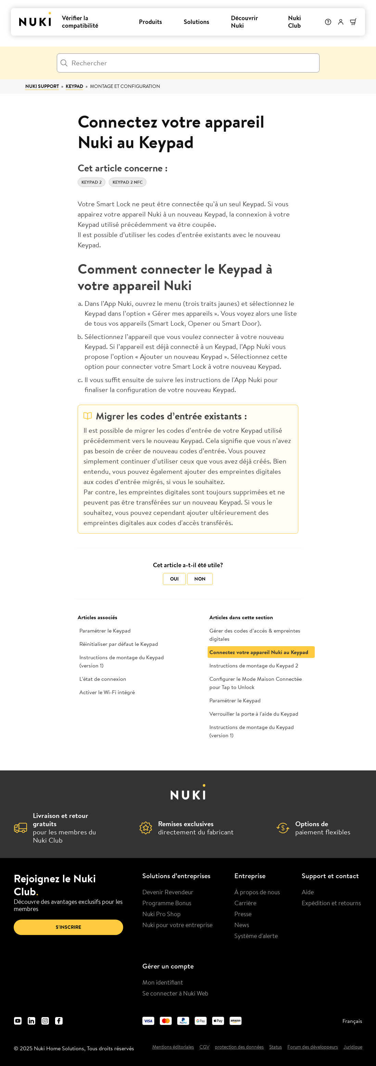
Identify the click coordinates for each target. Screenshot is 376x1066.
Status (275, 1047)
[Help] (328, 22)
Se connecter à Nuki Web (175, 993)
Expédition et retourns (331, 902)
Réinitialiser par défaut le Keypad (118, 644)
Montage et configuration (125, 86)
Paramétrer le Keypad (105, 630)
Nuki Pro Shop (161, 913)
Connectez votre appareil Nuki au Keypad (258, 652)
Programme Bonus (166, 902)
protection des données (239, 1047)
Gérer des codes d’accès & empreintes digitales (254, 634)
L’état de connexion (102, 679)
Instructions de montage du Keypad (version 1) (121, 661)
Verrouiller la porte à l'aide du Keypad (253, 714)
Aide (308, 891)
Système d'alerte (256, 935)
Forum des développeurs (312, 1047)
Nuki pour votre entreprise (177, 924)
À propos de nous (257, 891)
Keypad (74, 86)
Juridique (352, 1047)
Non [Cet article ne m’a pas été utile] (200, 578)
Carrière (245, 902)
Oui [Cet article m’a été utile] (174, 578)
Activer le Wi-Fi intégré (107, 692)
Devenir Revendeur (167, 891)
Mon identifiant (162, 982)
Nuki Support (42, 86)
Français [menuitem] (352, 1021)
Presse (242, 913)
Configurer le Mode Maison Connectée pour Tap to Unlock (255, 683)
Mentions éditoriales (173, 1047)
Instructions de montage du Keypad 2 (253, 665)
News (241, 924)
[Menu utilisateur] (341, 22)
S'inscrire (68, 927)
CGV (204, 1047)
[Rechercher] (188, 63)
